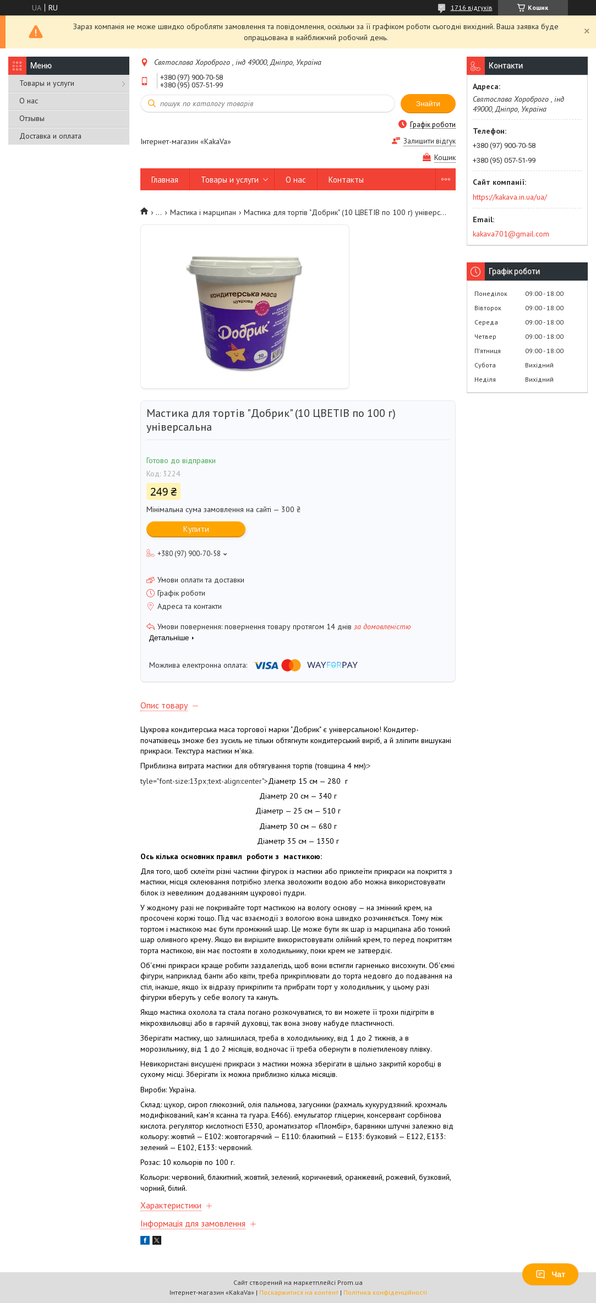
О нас (28, 101)
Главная (164, 179)
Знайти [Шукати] (428, 104)
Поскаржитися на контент (298, 1292)
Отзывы (32, 118)
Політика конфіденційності (385, 1292)
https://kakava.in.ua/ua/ (510, 197)
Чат (550, 1274)
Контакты (346, 179)
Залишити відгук (429, 141)
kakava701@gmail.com (511, 234)
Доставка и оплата (50, 136)
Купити (196, 529)
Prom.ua (350, 1282)
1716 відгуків (472, 7)
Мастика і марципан (203, 212)
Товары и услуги (46, 83)
